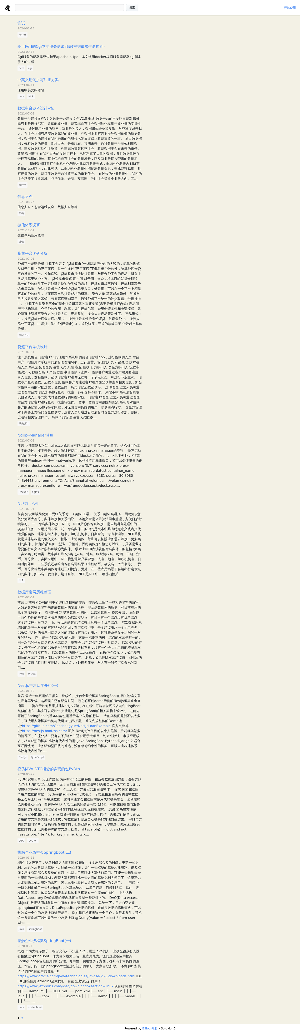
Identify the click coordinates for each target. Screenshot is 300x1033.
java (21, 96)
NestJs (22, 757)
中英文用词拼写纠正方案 (38, 80)
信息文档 (25, 196)
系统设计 (24, 423)
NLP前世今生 (29, 503)
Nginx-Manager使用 (36, 435)
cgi (30, 68)
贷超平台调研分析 (33, 253)
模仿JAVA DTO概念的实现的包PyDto (49, 769)
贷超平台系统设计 (33, 347)
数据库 (32, 673)
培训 (21, 673)
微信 (21, 241)
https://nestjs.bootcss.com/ (44, 731)
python (33, 840)
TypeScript (37, 757)
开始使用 (290, 7)
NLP (31, 96)
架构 (21, 213)
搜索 (132, 7)
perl (21, 68)
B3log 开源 (149, 1028)
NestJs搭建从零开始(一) (38, 685)
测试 (21, 23)
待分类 (22, 34)
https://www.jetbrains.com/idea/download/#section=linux (65, 986)
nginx (35, 492)
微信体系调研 (29, 225)
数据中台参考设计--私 (36, 108)
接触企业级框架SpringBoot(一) (44, 941)
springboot (35, 929)
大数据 (22, 185)
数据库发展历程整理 (34, 592)
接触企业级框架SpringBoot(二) (44, 852)
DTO (21, 840)
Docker (23, 492)
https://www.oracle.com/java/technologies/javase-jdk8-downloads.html (76, 976)
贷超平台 (24, 335)
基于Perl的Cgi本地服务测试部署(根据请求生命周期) (61, 46)
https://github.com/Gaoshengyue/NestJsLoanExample (66, 726)
